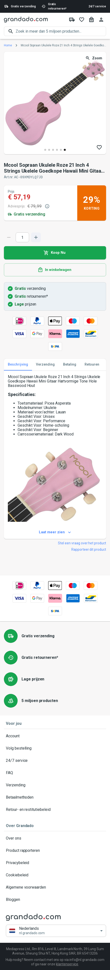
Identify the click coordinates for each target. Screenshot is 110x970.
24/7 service (97, 6)
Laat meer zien (55, 532)
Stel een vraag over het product (82, 543)
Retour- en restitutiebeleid (55, 809)
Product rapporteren (55, 850)
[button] (56, 930)
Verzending (55, 785)
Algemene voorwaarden (55, 887)
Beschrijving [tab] (18, 364)
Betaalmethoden (55, 797)
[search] (61, 31)
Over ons (55, 838)
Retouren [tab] (92, 364)
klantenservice (67, 964)
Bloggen (55, 899)
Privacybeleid (55, 862)
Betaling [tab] (70, 364)
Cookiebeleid (55, 875)
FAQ (55, 772)
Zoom (94, 58)
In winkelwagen (55, 269)
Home (8, 45)
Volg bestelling (55, 748)
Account (55, 736)
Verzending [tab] (45, 364)
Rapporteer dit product (88, 549)
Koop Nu (55, 252)
